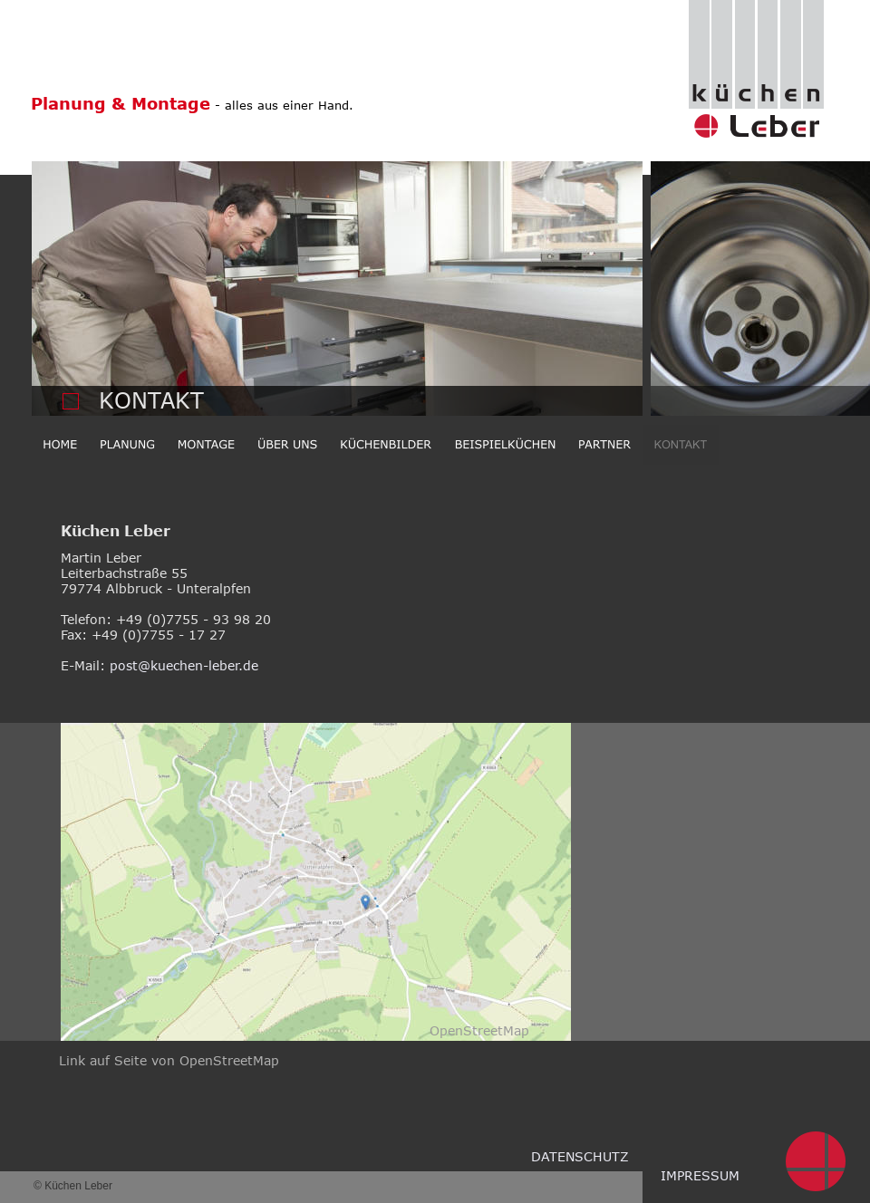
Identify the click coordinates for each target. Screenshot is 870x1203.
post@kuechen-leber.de (184, 665)
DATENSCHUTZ (580, 1156)
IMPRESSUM (700, 1175)
